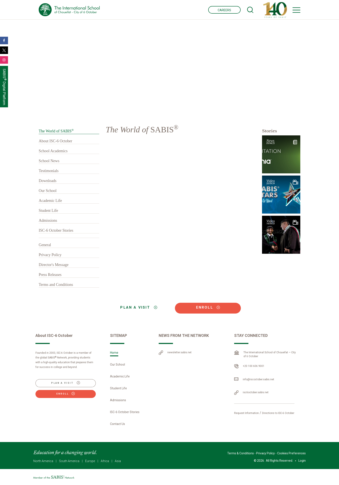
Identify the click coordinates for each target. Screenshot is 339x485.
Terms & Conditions (240, 453)
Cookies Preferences (291, 453)
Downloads (47, 181)
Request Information (246, 413)
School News (49, 161)
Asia (118, 461)
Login (302, 460)
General (45, 245)
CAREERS (224, 10)
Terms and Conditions (56, 284)
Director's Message (54, 265)
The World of (56, 131)
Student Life (48, 210)
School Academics (53, 151)
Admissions (48, 220)
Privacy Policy (50, 255)
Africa (105, 461)
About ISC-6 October (55, 141)
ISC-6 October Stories (56, 230)
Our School (48, 191)
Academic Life (50, 200)
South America (69, 461)
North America (43, 461)
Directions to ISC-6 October (278, 413)
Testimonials (49, 171)
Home (114, 352)
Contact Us (117, 424)
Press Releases (50, 275)
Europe (90, 461)
